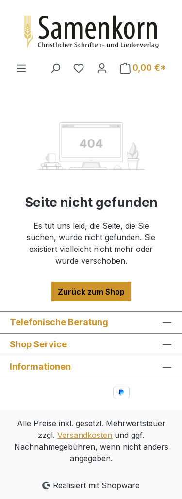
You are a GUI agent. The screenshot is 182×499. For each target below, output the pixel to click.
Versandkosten (84, 435)
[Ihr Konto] (102, 68)
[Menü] (21, 68)
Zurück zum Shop (91, 291)
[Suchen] (55, 68)
